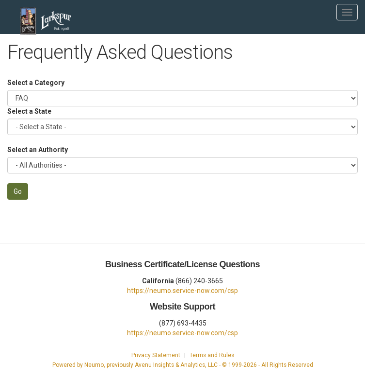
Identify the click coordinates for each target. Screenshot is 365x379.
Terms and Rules (212, 355)
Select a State (29, 111)
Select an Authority (37, 150)
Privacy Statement (155, 355)
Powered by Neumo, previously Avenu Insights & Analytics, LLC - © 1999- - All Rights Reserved (182, 365)
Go (18, 191)
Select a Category (35, 82)
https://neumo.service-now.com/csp (182, 290)
